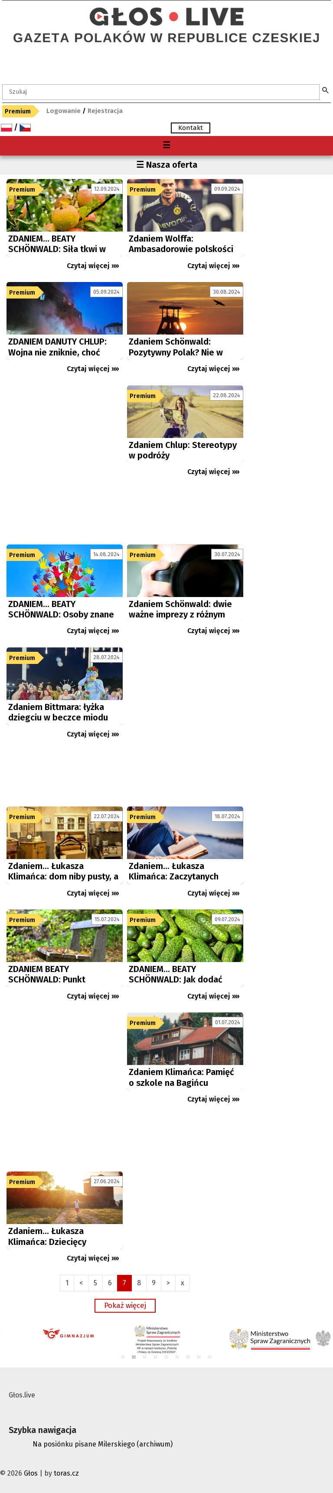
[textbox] (161, 92)
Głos (31, 1473)
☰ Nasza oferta (166, 164)
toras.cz (66, 1473)
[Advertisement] (65, 462)
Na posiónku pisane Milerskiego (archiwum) (103, 1444)
